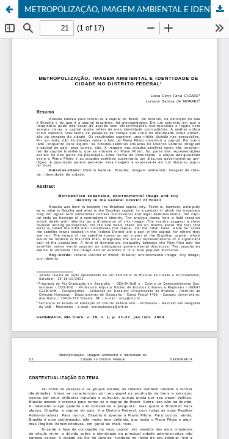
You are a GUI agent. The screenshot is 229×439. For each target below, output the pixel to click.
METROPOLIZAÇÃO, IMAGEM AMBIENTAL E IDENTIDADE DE (126, 9)
